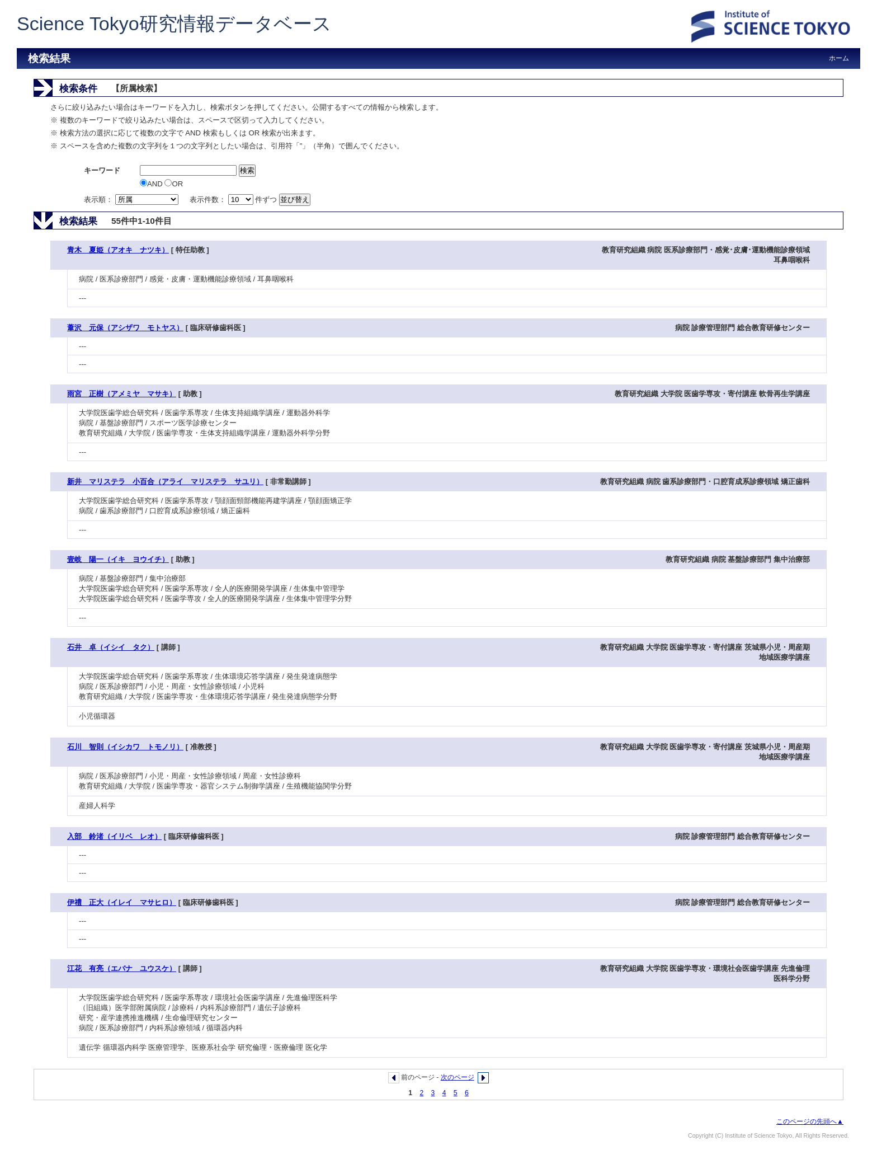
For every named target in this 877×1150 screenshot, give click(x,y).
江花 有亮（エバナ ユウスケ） (121, 968)
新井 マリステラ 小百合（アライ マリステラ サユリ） (165, 481)
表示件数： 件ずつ (234, 199)
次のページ (457, 1077)
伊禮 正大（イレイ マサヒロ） (121, 902)
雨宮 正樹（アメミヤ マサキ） (121, 393)
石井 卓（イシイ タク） (110, 647)
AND (152, 184)
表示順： (132, 199)
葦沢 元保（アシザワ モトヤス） (125, 327)
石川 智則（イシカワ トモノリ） (125, 747)
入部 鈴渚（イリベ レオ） (114, 836)
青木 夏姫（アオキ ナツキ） (118, 250)
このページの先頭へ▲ (809, 1121)
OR (173, 184)
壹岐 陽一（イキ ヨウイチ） (118, 559)
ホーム (839, 58)
